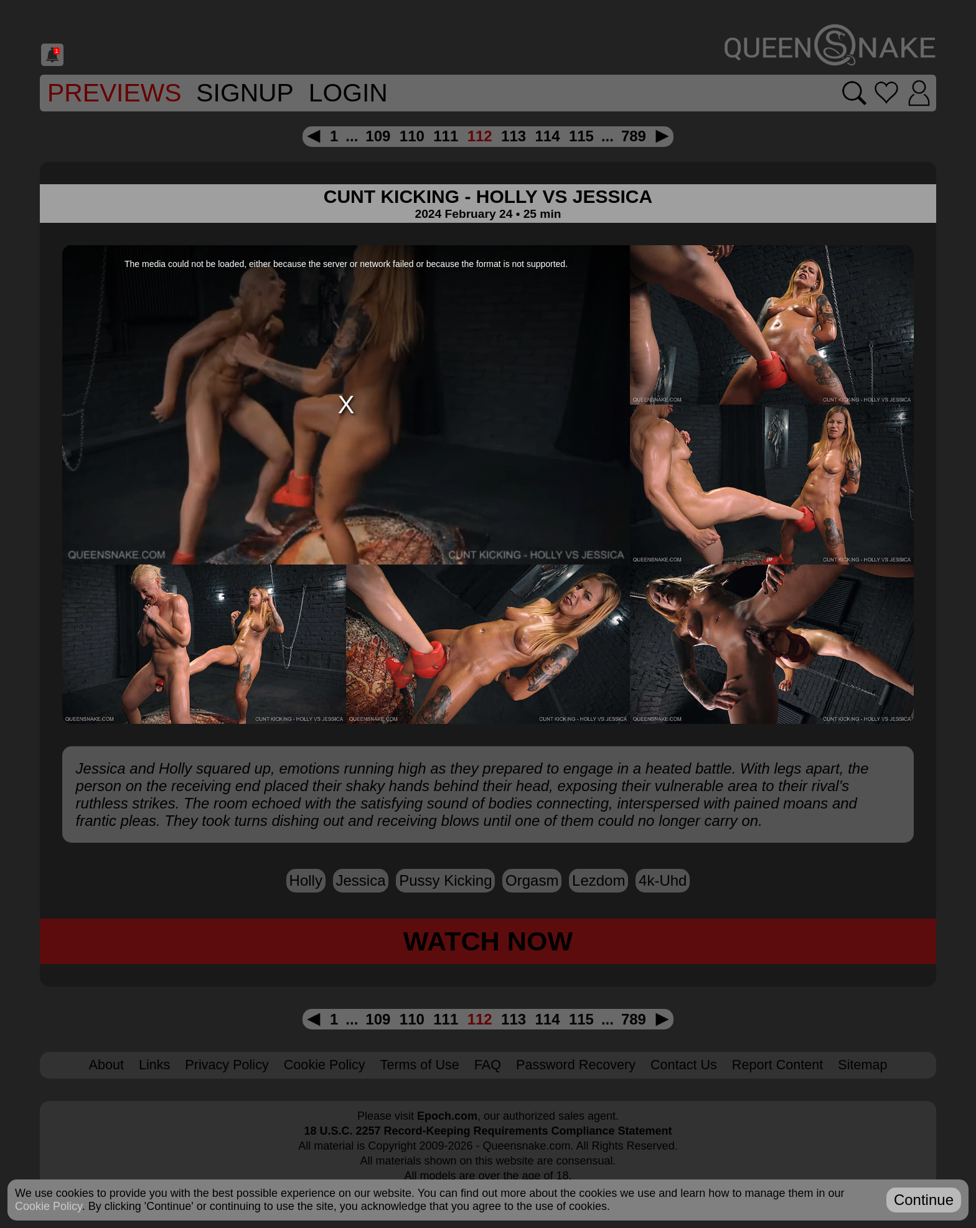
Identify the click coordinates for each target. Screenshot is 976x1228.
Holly (305, 880)
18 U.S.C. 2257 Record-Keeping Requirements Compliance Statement (488, 1131)
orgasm (531, 880)
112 (479, 136)
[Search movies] (854, 93)
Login (348, 92)
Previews (114, 92)
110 (412, 136)
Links (154, 1064)
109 (377, 136)
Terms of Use (419, 1064)
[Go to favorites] (886, 93)
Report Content (777, 1064)
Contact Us (683, 1064)
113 (513, 136)
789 (633, 136)
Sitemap (862, 1064)
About (106, 1064)
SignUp (244, 92)
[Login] (919, 93)
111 (445, 136)
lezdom (598, 880)
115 (581, 136)
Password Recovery (576, 1064)
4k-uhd (663, 880)
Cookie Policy (324, 1064)
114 (547, 136)
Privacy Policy (226, 1064)
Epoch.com (447, 1116)
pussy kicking (445, 880)
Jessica (361, 880)
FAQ (487, 1064)
